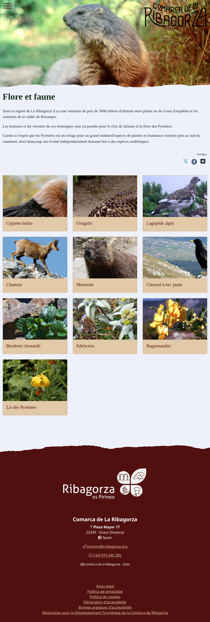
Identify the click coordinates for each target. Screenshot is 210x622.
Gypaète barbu (19, 223)
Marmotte (85, 284)
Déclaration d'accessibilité (105, 602)
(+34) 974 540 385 (105, 555)
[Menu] (7, 6)
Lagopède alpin (160, 223)
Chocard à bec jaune (164, 284)
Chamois (14, 284)
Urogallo (84, 223)
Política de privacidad (105, 591)
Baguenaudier (158, 345)
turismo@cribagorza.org (104, 546)
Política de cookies (105, 596)
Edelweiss (85, 345)
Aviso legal (105, 586)
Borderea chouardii (23, 345)
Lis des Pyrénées (21, 407)
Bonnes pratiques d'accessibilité (105, 607)
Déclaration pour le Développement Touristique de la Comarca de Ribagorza (105, 612)
